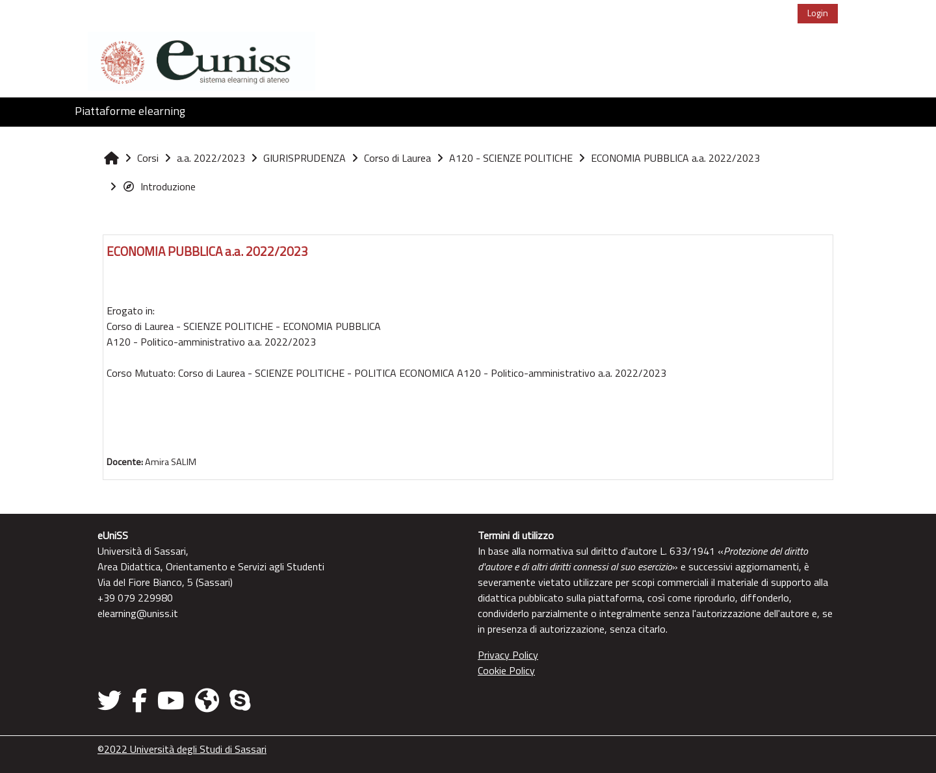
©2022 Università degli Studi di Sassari (182, 749)
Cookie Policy (506, 670)
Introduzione (159, 186)
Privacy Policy (508, 655)
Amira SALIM (170, 462)
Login (817, 12)
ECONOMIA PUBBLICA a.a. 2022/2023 (207, 251)
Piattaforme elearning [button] (130, 111)
